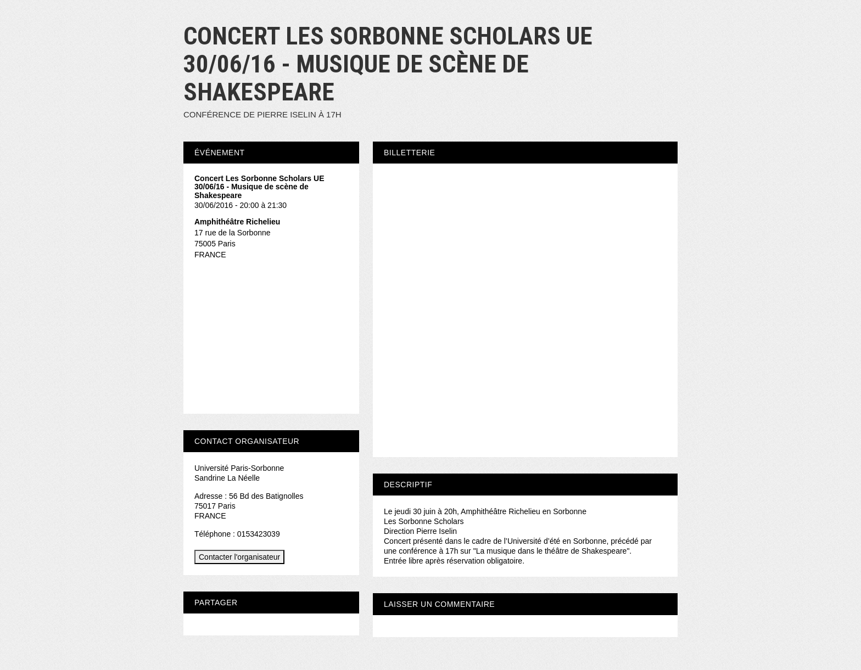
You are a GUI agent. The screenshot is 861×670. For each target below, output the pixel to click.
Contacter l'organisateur (239, 557)
